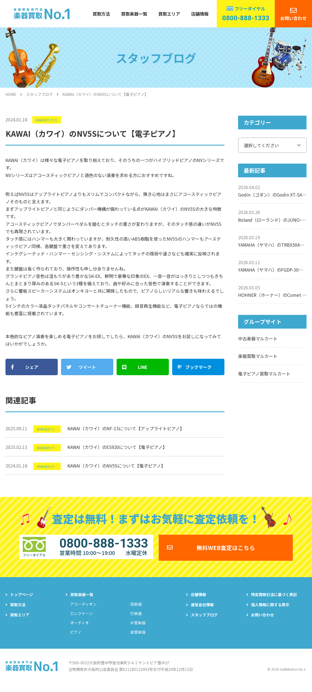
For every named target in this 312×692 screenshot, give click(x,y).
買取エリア (169, 13)
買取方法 (101, 13)
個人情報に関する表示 (270, 610)
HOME (10, 94)
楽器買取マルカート (258, 356)
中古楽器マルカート (258, 338)
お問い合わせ (293, 18)
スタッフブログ (39, 94)
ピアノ (75, 637)
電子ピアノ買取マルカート (264, 373)
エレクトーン (81, 619)
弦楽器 (136, 609)
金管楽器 (138, 637)
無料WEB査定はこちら (225, 551)
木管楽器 (138, 628)
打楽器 (136, 619)
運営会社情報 (202, 610)
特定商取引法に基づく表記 (274, 600)
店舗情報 (200, 13)
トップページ (21, 600)
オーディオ (79, 628)
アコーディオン (83, 609)
